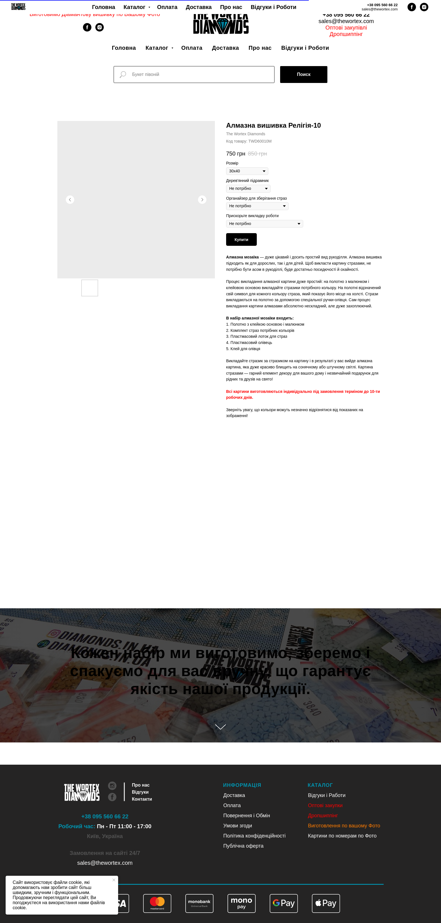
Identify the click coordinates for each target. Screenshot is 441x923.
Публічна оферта (243, 846)
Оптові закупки (325, 805)
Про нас (260, 48)
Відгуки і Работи (327, 795)
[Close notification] (114, 880)
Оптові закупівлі (346, 27)
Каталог (157, 48)
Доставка (225, 48)
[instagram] (99, 30)
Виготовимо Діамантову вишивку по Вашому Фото (95, 14)
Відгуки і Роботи (305, 48)
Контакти (142, 799)
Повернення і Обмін (246, 815)
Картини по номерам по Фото (342, 836)
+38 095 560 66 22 (346, 15)
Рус (353, 8)
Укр (339, 8)
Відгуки (140, 792)
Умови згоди (237, 826)
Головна (124, 48)
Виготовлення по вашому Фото (344, 826)
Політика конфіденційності (254, 836)
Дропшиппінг (346, 34)
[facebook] (87, 30)
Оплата (191, 48)
